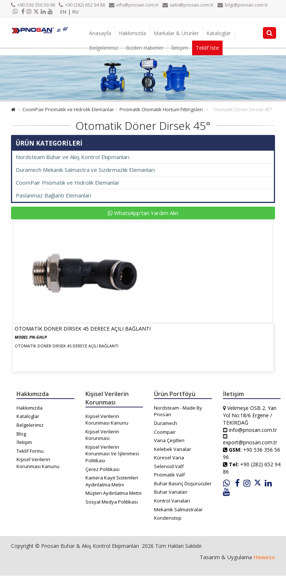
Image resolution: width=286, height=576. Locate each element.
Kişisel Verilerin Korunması (102, 435)
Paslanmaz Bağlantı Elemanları (53, 195)
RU (75, 11)
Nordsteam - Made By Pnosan (178, 411)
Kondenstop (168, 518)
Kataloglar (218, 33)
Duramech (165, 423)
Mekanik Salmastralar (178, 509)
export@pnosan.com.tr (250, 442)
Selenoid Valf (169, 466)
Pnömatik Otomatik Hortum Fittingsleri (161, 109)
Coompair (165, 432)
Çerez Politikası (102, 469)
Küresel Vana (169, 457)
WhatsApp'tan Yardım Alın (143, 213)
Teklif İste (207, 47)
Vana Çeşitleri (169, 440)
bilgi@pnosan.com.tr (242, 5)
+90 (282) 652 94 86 (82, 5)
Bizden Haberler (145, 47)
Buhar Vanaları (170, 492)
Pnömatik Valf (169, 474)
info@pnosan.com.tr (134, 5)
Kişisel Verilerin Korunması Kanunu (37, 463)
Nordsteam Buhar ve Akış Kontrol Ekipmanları (72, 157)
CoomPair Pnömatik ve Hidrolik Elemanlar (68, 109)
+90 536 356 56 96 (33, 5)
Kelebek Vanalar (172, 449)
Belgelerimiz (103, 47)
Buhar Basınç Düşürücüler (183, 483)
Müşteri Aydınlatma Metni (113, 493)
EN (63, 11)
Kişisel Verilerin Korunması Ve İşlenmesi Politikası (112, 454)
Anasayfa (100, 33)
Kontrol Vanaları (172, 500)
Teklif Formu (30, 451)
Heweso (264, 557)
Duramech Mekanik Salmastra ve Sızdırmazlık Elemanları (85, 169)
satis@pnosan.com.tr (188, 5)
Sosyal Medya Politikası (111, 501)
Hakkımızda (132, 33)
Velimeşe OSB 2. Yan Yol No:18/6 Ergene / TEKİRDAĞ (249, 415)
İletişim (179, 47)
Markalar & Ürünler (176, 33)
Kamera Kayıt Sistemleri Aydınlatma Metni (111, 481)
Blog (21, 433)
